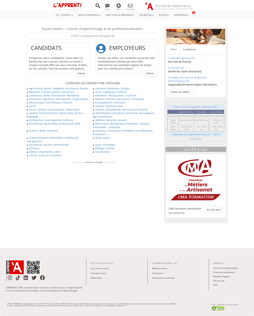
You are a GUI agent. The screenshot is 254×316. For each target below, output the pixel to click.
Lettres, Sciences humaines (43, 155)
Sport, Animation (104, 144)
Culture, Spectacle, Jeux (108, 106)
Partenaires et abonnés (163, 277)
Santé (31, 106)
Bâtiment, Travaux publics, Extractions (50, 92)
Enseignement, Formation (109, 102)
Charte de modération (224, 272)
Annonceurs (158, 273)
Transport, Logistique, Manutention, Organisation (57, 99)
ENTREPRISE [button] (181, 15)
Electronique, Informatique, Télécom (49, 102)
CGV (215, 284)
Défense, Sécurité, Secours (110, 120)
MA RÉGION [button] (146, 15)
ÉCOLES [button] (164, 15)
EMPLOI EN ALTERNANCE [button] (120, 15)
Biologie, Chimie (103, 148)
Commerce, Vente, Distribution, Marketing (52, 95)
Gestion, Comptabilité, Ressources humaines (120, 109)
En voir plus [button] (214, 209)
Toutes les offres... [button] (181, 92)
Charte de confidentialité (225, 268)
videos (118, 7)
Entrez (81, 73)
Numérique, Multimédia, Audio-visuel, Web (53, 123)
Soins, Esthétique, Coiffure (109, 92)
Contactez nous (98, 273)
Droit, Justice (101, 137)
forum (107, 7)
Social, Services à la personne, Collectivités (53, 109)
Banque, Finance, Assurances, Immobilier (118, 99)
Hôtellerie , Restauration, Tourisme (115, 95)
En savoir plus (196, 139)
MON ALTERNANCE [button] (89, 15)
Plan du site (219, 280)
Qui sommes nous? (100, 268)
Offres (174, 49)
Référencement (159, 268)
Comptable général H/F (181, 58)
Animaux (33, 148)
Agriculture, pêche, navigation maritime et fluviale (57, 88)
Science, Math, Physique (42, 130)
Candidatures (189, 49)
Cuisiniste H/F (176, 67)
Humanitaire (101, 151)
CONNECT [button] (65, 15)
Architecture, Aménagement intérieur (50, 120)
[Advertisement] (93, 203)
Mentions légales (221, 276)
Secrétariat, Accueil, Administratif (47, 144)
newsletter (130, 7)
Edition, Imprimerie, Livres (43, 151)
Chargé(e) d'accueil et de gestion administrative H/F (187, 79)
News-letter (96, 277)
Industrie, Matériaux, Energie (111, 88)
